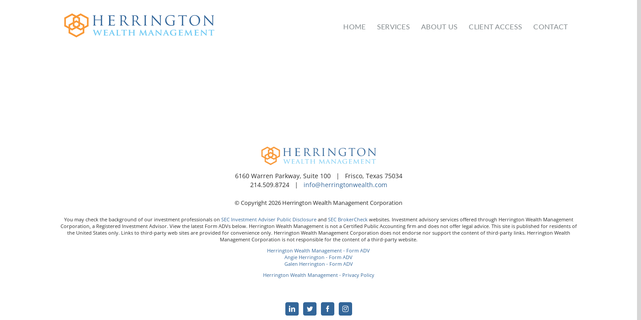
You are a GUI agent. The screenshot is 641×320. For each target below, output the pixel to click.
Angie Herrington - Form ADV (318, 257)
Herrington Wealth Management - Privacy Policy (318, 275)
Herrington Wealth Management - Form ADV (318, 250)
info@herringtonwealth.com (345, 184)
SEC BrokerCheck (348, 219)
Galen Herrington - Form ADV (318, 263)
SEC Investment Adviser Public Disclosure (268, 219)
